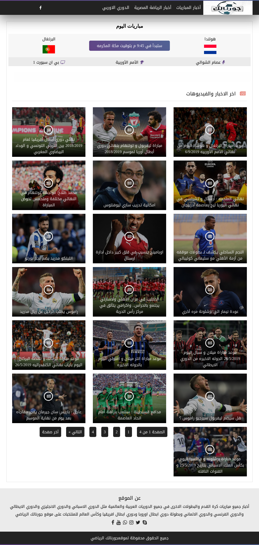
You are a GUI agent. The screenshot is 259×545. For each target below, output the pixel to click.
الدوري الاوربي (115, 7)
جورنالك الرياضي (104, 538)
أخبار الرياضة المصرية (152, 7)
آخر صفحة (50, 432)
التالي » (75, 432)
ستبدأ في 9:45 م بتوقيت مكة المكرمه (129, 46)
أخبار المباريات (188, 7)
